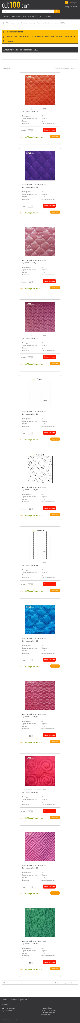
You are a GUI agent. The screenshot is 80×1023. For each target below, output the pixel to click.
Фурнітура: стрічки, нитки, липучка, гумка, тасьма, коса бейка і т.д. (41, 36)
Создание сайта (6, 1019)
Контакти (47, 16)
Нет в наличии (49, 130)
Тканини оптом (12, 23)
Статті (39, 16)
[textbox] (30, 130)
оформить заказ (71, 7)
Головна (6, 16)
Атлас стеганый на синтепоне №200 (34, 109)
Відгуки (31, 16)
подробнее (55, 136)
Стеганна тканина (27, 23)
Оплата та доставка (19, 16)
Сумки (10, 41)
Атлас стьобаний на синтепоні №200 (50, 23)
